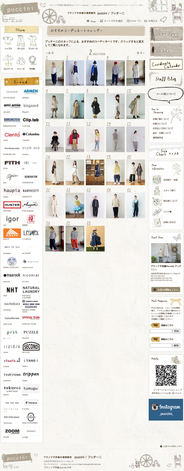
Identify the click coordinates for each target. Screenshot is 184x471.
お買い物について (134, 20)
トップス (8, 43)
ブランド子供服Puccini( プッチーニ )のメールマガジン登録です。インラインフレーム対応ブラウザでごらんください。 (166, 324)
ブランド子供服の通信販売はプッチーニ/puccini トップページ (20, 9)
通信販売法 (164, 137)
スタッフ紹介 (166, 190)
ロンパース (9, 63)
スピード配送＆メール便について (166, 95)
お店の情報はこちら (166, 290)
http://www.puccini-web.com (90, 464)
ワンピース (33, 43)
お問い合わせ (151, 20)
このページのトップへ (171, 447)
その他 (33, 63)
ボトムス (21, 43)
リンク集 (166, 212)
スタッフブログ (166, 79)
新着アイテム (166, 33)
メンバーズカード (166, 201)
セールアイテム (166, 49)
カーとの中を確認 (112, 20)
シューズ (21, 63)
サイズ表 (166, 152)
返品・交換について (164, 133)
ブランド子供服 (51, 467)
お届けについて (164, 123)
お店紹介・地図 (166, 180)
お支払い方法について (164, 128)
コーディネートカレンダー (166, 64)
